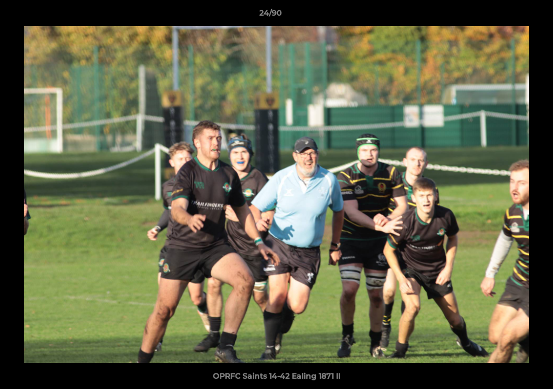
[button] (507, 16)
